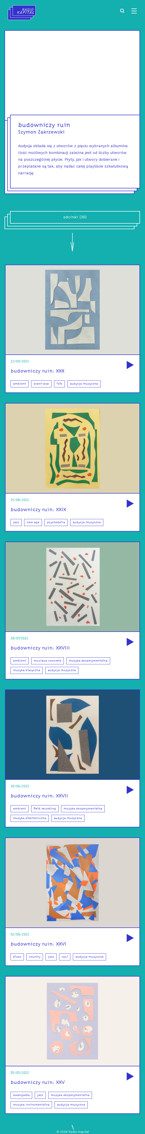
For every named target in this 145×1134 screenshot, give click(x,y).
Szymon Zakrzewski (41, 132)
